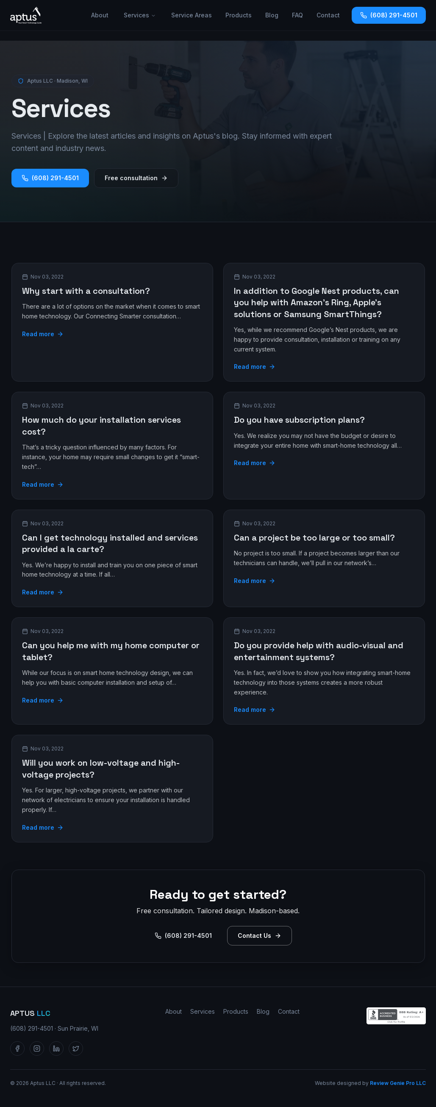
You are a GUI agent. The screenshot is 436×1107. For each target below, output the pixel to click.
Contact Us (259, 935)
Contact (328, 15)
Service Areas (191, 15)
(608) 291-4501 (388, 15)
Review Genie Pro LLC (398, 1083)
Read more (43, 333)
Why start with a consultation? (86, 290)
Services (140, 15)
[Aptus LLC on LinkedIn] (56, 1048)
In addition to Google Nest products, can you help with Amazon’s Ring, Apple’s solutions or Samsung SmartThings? (316, 302)
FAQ (297, 15)
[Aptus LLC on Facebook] (17, 1048)
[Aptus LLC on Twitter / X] (76, 1048)
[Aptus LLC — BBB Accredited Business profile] (396, 1015)
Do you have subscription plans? (299, 419)
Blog (271, 15)
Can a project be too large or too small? (314, 537)
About (99, 15)
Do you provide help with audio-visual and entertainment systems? (318, 651)
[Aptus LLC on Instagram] (37, 1048)
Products (238, 15)
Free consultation (136, 177)
